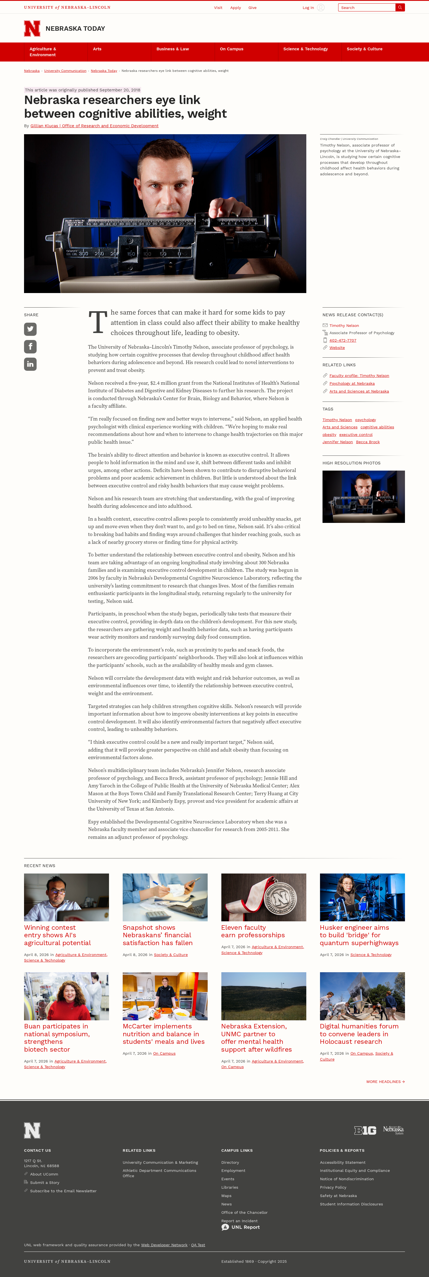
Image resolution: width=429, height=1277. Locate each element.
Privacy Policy (333, 1187)
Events (227, 1179)
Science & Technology (305, 48)
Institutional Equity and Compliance (355, 1170)
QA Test (198, 1245)
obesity (329, 434)
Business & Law (173, 48)
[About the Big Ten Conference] (365, 1130)
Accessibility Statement (343, 1162)
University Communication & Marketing (160, 1162)
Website (337, 347)
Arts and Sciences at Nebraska (359, 391)
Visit (218, 7)
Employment (233, 1170)
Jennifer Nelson (338, 442)
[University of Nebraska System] (394, 1130)
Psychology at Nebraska (352, 383)
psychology (365, 419)
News (226, 1204)
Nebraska (32, 71)
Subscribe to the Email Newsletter (63, 1191)
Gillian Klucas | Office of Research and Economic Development (94, 125)
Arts (97, 48)
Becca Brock (368, 442)
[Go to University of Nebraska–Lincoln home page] (32, 28)
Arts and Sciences (340, 427)
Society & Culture (365, 48)
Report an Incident (240, 1225)
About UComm (44, 1174)
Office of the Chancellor (244, 1212)
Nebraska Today (75, 28)
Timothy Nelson (337, 419)
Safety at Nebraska (338, 1195)
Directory (230, 1162)
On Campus (231, 48)
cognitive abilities (377, 427)
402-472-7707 (343, 340)
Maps (226, 1195)
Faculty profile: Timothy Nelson (359, 375)
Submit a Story (44, 1182)
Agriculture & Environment (43, 51)
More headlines (383, 1081)
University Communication (65, 71)
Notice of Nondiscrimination (347, 1179)
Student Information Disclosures (351, 1204)
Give (252, 7)
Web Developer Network (164, 1245)
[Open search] (371, 7)
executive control (356, 434)
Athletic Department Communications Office (159, 1173)
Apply (235, 7)
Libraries (229, 1187)
